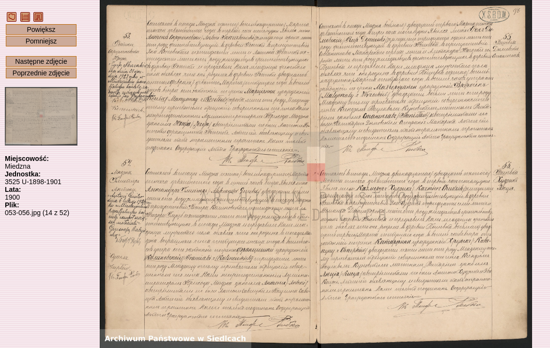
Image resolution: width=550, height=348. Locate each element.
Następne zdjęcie (41, 61)
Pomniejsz (41, 41)
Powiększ (41, 29)
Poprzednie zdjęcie (41, 73)
